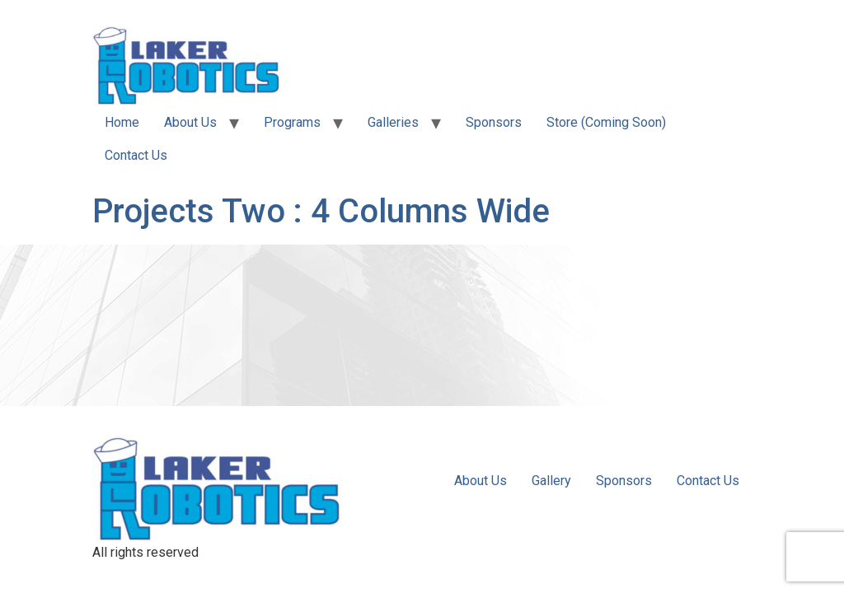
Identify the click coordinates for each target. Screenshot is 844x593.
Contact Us (136, 155)
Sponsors (494, 122)
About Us (190, 122)
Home (122, 122)
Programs (292, 122)
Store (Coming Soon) (606, 122)
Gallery (551, 480)
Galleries (393, 122)
